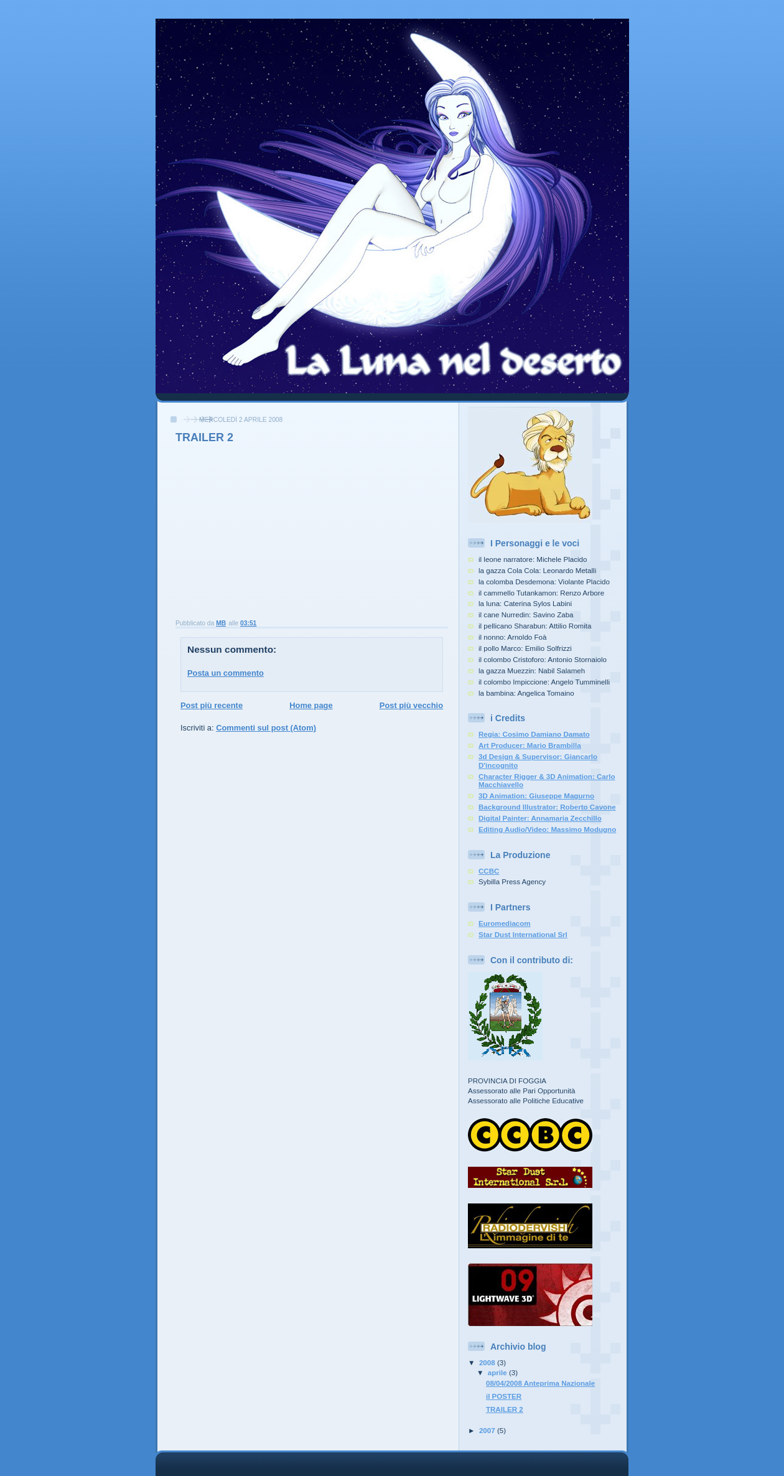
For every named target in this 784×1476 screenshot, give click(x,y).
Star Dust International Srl (522, 934)
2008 (488, 1362)
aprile (498, 1372)
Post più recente (211, 705)
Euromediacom (504, 923)
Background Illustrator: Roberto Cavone (547, 807)
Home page (310, 705)
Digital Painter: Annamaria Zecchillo (540, 818)
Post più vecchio (411, 705)
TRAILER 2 (504, 1409)
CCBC (488, 871)
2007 (488, 1430)
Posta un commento (225, 673)
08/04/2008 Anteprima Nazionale (540, 1383)
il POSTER (503, 1396)
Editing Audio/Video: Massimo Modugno (547, 829)
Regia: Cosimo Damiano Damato (534, 734)
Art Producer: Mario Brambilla (529, 745)
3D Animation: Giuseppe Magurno (536, 796)
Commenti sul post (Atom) (266, 727)
